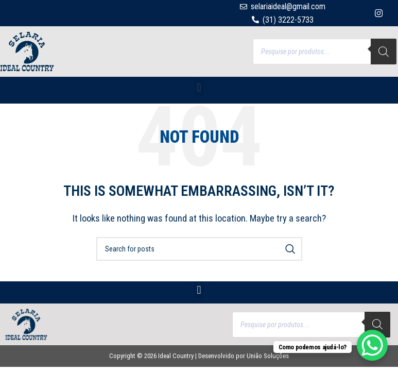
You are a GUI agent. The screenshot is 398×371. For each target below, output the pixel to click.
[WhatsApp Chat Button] (372, 345)
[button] (199, 87)
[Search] (383, 51)
